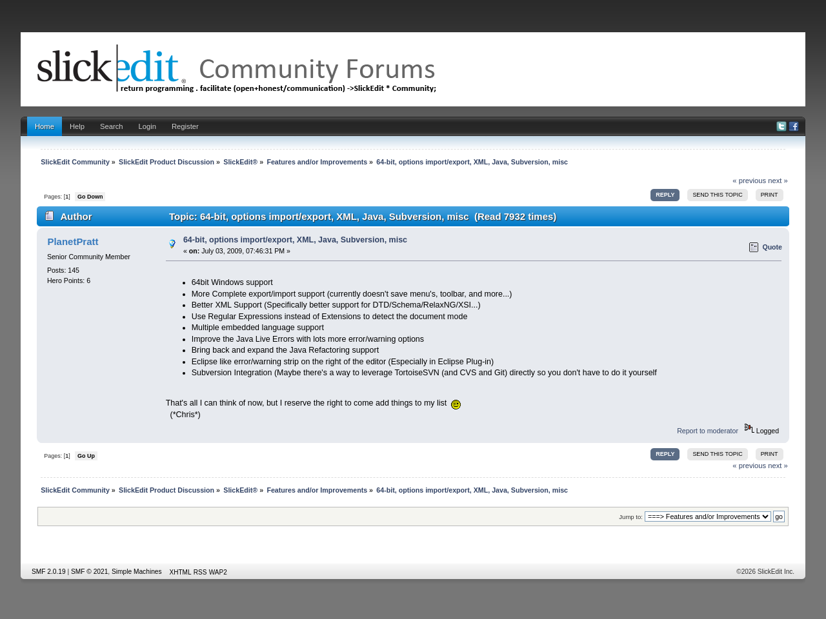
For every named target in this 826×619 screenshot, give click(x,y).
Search (111, 126)
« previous (749, 180)
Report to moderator (707, 431)
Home (44, 126)
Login (147, 126)
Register (185, 126)
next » (778, 180)
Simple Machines (137, 571)
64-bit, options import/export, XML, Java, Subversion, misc (295, 239)
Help (77, 126)
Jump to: (631, 516)
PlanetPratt (72, 241)
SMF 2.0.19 (49, 571)
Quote (772, 247)
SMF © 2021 (89, 571)
